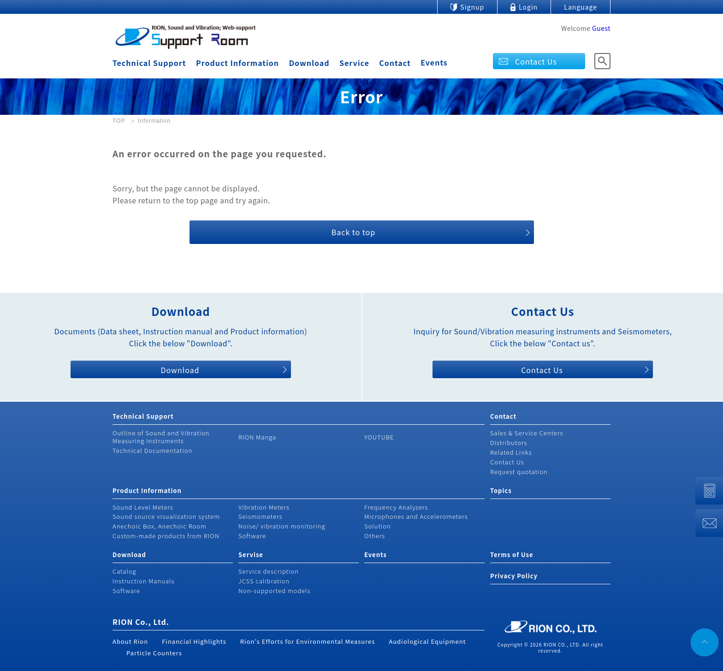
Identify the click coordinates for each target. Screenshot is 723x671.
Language (580, 7)
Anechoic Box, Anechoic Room (160, 526)
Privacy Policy (514, 575)
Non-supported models (274, 590)
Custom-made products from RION (166, 535)
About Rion (130, 641)
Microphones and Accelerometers (416, 516)
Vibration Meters (264, 507)
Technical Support (149, 62)
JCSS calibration (264, 580)
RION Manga (257, 437)
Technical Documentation (152, 450)
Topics (501, 490)
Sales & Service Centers (526, 432)
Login (528, 7)
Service (354, 62)
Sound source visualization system (166, 516)
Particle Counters (154, 652)
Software (252, 535)
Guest (601, 28)
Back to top (353, 232)
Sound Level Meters (143, 507)
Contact (394, 62)
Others (374, 535)
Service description (268, 571)
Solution (377, 526)
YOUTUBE (379, 437)
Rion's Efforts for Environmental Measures (307, 641)
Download (309, 62)
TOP (119, 121)
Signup (472, 7)
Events (434, 62)
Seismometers (260, 516)
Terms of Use (511, 554)
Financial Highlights (194, 641)
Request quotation (519, 471)
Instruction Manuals (143, 580)
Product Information (237, 62)
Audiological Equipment (427, 641)
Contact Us (536, 61)
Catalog (124, 571)
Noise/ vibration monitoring (282, 526)
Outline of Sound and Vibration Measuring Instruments (161, 436)
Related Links (511, 452)
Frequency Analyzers (396, 507)
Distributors (508, 442)
